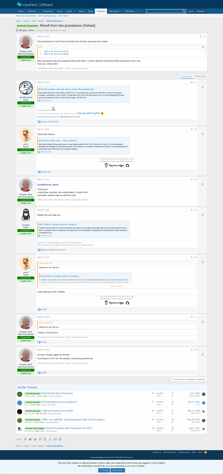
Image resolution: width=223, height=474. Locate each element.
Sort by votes (200, 76)
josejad (26, 225)
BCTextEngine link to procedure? (59, 402)
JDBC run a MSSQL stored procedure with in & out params (73, 419)
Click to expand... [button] (117, 286)
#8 (195, 349)
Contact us (156, 452)
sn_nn (26, 405)
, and (53, 250)
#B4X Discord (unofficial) (26, 16)
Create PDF (41, 117)
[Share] (200, 36)
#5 (195, 210)
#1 (204, 36)
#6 (195, 257)
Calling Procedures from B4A (57, 410)
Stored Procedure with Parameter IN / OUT (69, 428)
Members (129, 11)
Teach (81, 11)
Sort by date (187, 76)
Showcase (48, 11)
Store (59, 11)
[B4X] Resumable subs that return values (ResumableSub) (66, 89)
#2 (195, 82)
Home (21, 11)
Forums (101, 11)
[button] (33, 11)
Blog (90, 11)
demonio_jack (29, 414)
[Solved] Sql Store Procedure (57, 393)
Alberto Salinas (30, 396)
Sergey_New (26, 30)
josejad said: (44, 263)
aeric (25, 144)
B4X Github (63, 16)
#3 (195, 129)
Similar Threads (59, 30)
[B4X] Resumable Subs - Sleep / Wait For (58, 140)
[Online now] (25, 141)
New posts (114, 11)
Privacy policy (184, 452)
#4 (195, 179)
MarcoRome (195, 413)
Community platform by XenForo (111, 457)
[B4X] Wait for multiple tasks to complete (58, 224)
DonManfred (26, 97)
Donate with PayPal (88, 113)
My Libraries (66, 117)
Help (194, 452)
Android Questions (56, 396)
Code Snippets (51, 431)
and (49, 122)
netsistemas (195, 422)
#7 (195, 317)
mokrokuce (28, 422)
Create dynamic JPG (52, 117)
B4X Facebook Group (47, 16)
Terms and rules (169, 452)
